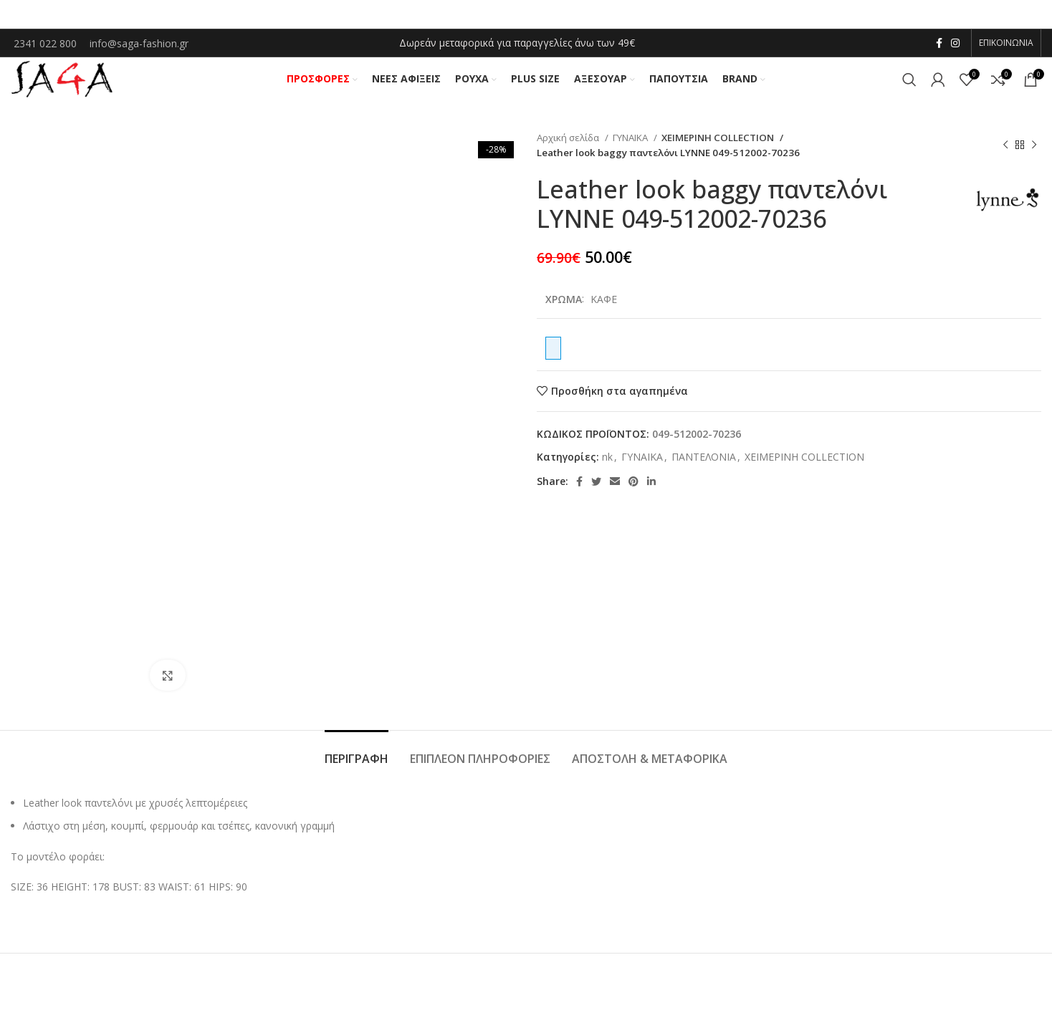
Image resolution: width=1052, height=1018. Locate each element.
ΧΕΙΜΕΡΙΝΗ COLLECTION (715, 144)
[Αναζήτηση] (909, 83)
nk (607, 464)
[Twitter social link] (596, 489)
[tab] (356, 759)
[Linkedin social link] (651, 489)
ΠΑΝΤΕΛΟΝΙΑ (703, 464)
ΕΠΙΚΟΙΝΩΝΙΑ (1006, 43)
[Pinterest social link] (633, 489)
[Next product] (1034, 152)
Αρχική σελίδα (569, 144)
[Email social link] (615, 489)
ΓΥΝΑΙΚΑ (631, 144)
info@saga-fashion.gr (139, 44)
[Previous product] (1005, 152)
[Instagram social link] (955, 43)
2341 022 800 (47, 44)
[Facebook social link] (939, 43)
